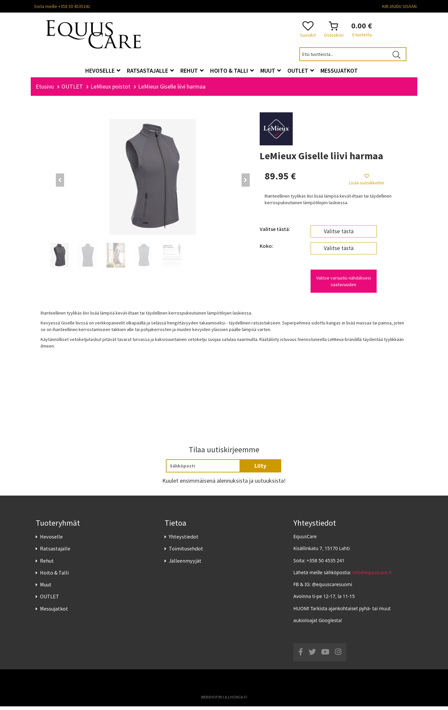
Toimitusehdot (186, 552)
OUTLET (49, 600)
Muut (46, 588)
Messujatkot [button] (339, 70)
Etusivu (45, 90)
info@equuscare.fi (372, 576)
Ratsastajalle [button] (150, 70)
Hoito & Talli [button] (232, 70)
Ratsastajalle (55, 552)
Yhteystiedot (184, 540)
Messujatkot (54, 612)
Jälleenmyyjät (185, 564)
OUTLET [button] (300, 70)
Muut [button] (270, 70)
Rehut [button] (192, 70)
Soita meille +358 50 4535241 (62, 6)
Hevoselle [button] (102, 70)
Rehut (47, 564)
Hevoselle (51, 540)
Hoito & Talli (54, 576)
